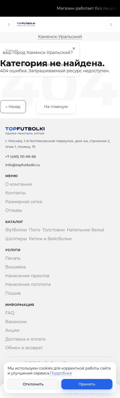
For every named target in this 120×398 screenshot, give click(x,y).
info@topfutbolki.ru (22, 165)
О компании (18, 184)
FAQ (9, 312)
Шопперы (16, 238)
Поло (34, 229)
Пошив (13, 293)
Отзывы (13, 210)
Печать (13, 258)
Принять (87, 384)
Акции (12, 330)
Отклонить (33, 384)
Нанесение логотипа (28, 284)
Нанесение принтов (27, 275)
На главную (56, 106)
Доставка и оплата (25, 339)
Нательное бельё (85, 229)
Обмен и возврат (24, 347)
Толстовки (53, 229)
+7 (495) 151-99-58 (20, 156)
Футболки (16, 229)
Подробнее (61, 373)
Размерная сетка (23, 201)
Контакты (15, 192)
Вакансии (16, 321)
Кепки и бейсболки (50, 238)
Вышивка (15, 266)
